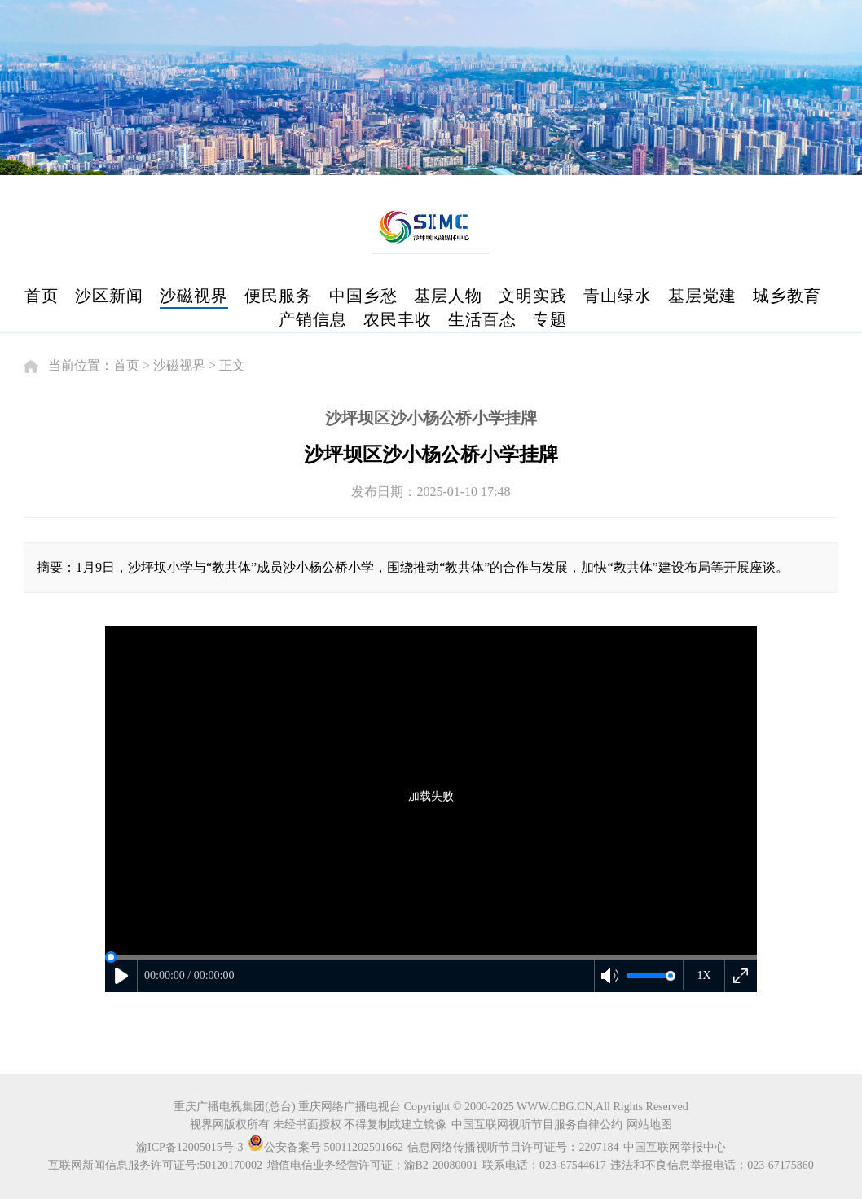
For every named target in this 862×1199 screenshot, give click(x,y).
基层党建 (702, 296)
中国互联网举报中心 (674, 1147)
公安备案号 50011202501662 (327, 1147)
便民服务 (278, 296)
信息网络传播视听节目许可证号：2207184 (512, 1147)
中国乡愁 (363, 296)
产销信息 (313, 319)
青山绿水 (617, 296)
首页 (41, 296)
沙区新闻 (109, 296)
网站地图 (649, 1124)
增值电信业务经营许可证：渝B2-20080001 (372, 1165)
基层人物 (448, 296)
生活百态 (482, 319)
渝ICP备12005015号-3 (189, 1147)
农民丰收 (397, 319)
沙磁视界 (194, 296)
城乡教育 (787, 296)
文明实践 (533, 296)
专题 (550, 319)
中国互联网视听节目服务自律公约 (536, 1124)
